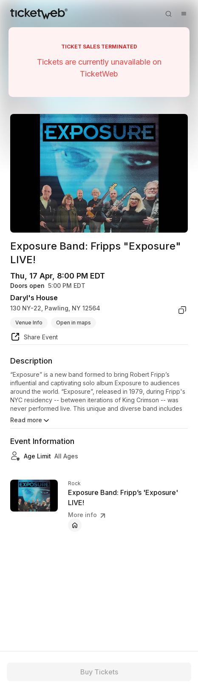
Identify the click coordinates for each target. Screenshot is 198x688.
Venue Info (28, 322)
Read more (30, 420)
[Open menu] (183, 13)
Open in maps (73, 322)
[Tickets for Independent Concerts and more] (39, 13)
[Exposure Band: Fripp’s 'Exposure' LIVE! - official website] (75, 525)
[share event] (34, 338)
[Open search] (168, 13)
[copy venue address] (182, 310)
